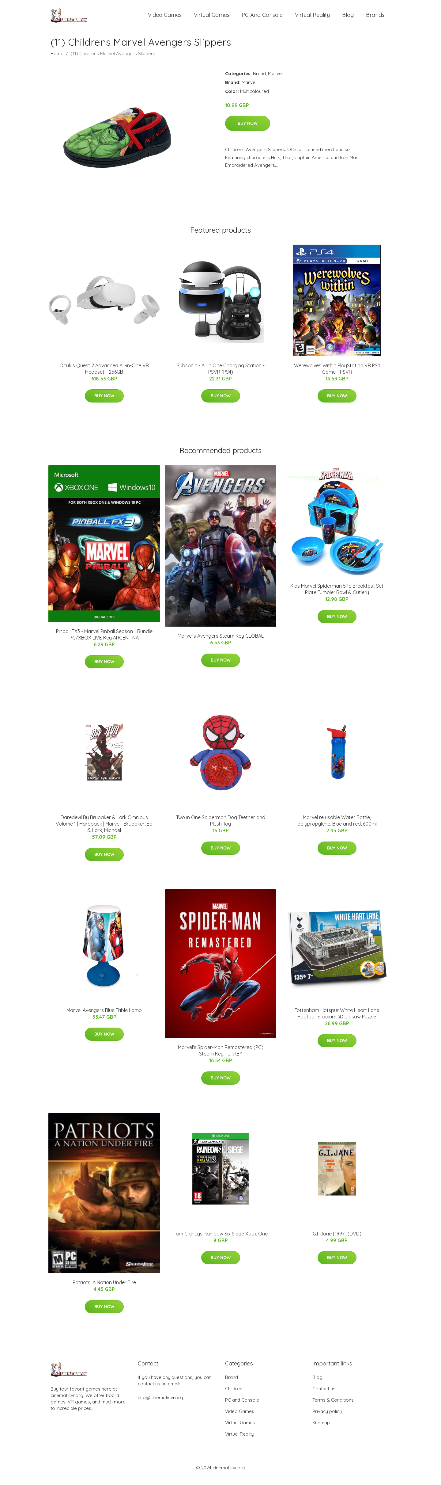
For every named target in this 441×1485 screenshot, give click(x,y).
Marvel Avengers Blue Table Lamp (104, 1017)
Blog (348, 18)
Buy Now (248, 130)
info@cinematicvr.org (160, 1404)
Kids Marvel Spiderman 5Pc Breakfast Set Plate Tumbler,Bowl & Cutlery (336, 596)
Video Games (165, 18)
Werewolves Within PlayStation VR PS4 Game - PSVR (337, 375)
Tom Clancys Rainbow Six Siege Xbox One (221, 1240)
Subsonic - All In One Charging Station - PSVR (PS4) (221, 375)
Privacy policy (327, 1418)
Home (57, 60)
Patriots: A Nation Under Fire (104, 1289)
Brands (375, 18)
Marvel (275, 80)
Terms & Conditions (333, 1407)
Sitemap (321, 1429)
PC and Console (262, 18)
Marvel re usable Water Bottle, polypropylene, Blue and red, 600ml (337, 827)
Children (233, 1395)
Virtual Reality (312, 18)
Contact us (323, 1395)
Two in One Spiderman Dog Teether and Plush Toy (220, 827)
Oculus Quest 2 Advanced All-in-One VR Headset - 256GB (104, 375)
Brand (259, 80)
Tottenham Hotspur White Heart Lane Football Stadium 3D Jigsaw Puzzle (337, 1020)
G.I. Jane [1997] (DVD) (337, 1240)
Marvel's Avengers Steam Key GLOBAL (221, 642)
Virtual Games (211, 18)
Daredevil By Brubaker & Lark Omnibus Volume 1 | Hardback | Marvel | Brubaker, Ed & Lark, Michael (104, 830)
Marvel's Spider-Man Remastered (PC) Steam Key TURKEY (220, 1057)
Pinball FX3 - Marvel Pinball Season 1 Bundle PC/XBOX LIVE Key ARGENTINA (104, 641)
